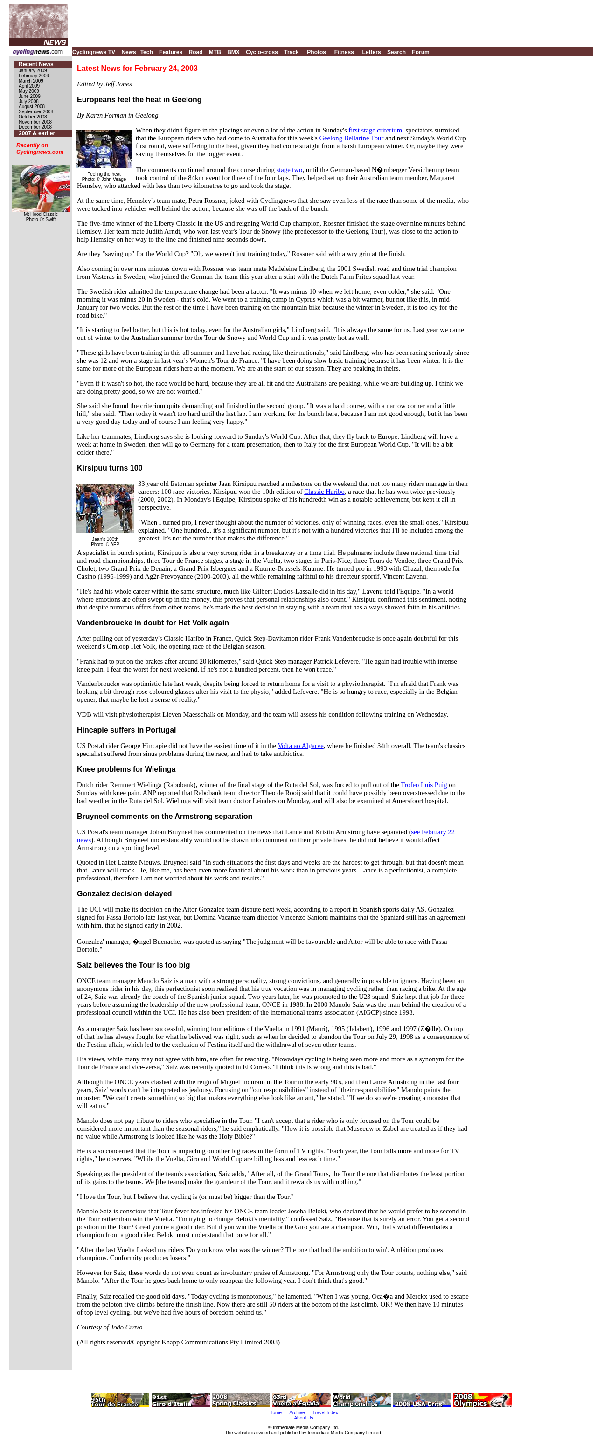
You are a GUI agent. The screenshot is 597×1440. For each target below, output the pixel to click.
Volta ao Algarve (301, 745)
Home (275, 1412)
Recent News (36, 64)
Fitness (344, 52)
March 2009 (31, 80)
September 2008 (36, 111)
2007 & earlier (37, 133)
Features (170, 52)
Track (291, 52)
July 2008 (29, 101)
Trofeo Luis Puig (424, 785)
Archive (297, 1412)
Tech (146, 52)
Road (195, 52)
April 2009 (29, 86)
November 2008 (35, 122)
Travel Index (325, 1412)
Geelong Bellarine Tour (351, 138)
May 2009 (29, 91)
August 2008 (32, 106)
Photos (316, 52)
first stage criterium (375, 130)
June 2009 (30, 96)
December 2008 (35, 127)
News (128, 52)
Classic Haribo (324, 491)
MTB (215, 52)
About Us (303, 1417)
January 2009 (33, 70)
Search (396, 52)
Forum (420, 52)
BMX (233, 52)
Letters (371, 52)
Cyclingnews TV (93, 52)
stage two (290, 169)
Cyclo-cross (262, 52)
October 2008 (33, 116)
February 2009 (34, 75)
